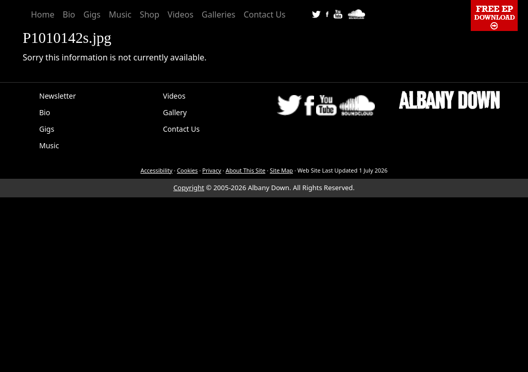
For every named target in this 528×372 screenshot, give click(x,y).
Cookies (187, 170)
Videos (180, 14)
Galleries (218, 14)
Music (120, 14)
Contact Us (264, 14)
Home (43, 14)
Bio (69, 14)
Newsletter (57, 96)
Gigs (92, 14)
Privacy (211, 170)
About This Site (246, 170)
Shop (149, 14)
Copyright (188, 187)
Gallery (175, 112)
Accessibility (156, 170)
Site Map (281, 170)
